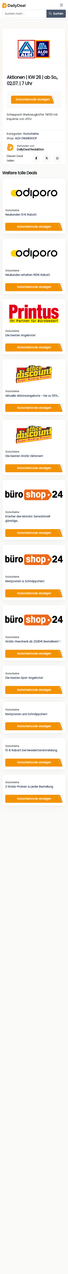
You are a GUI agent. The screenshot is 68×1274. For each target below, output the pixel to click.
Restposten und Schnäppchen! (26, 714)
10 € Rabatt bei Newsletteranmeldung (31, 750)
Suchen (56, 14)
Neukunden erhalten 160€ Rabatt (27, 275)
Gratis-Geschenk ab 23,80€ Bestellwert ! (32, 641)
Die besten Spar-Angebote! (24, 678)
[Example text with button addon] (24, 14)
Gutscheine (31, 134)
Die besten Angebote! (20, 335)
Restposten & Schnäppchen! (24, 581)
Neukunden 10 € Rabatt (21, 215)
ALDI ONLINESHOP (26, 138)
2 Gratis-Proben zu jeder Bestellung (29, 787)
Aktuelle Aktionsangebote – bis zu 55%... (32, 396)
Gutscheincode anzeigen (33, 99)
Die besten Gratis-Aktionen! (24, 456)
